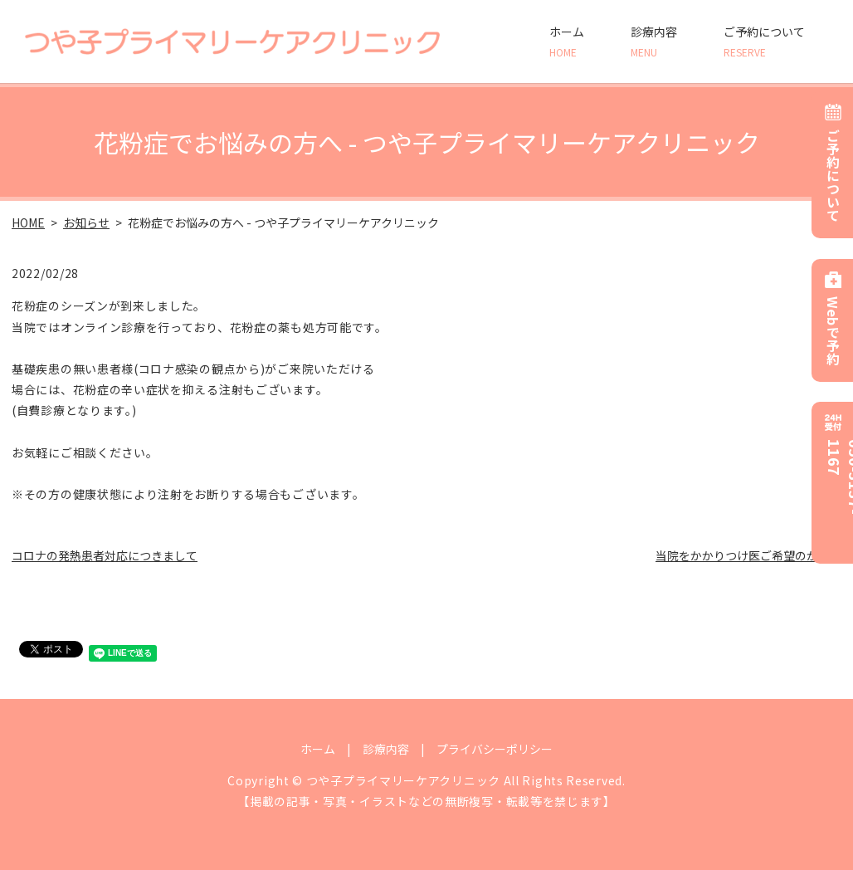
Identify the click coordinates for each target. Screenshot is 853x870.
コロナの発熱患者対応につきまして (104, 555)
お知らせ (86, 222)
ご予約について (764, 41)
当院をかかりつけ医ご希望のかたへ (748, 555)
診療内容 (654, 41)
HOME (28, 222)
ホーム (566, 41)
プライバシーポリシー (494, 748)
